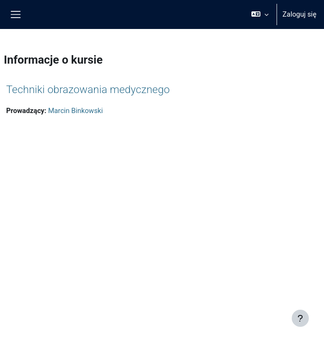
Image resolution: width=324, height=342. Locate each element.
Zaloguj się (299, 14)
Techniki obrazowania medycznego (88, 89)
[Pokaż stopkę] (300, 318)
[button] (259, 14)
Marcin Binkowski (75, 110)
